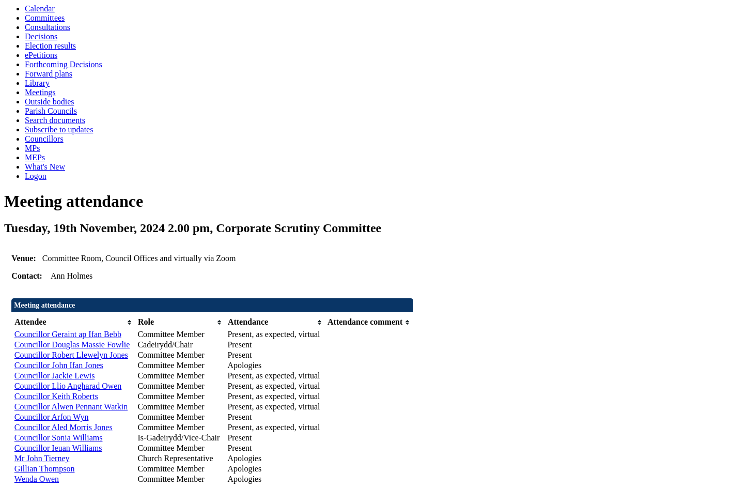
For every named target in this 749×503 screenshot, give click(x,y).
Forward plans (48, 73)
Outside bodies (49, 101)
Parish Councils (51, 110)
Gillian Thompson (44, 468)
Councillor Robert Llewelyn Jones (71, 354)
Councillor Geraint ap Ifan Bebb (67, 334)
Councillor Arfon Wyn (51, 417)
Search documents (55, 120)
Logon (35, 176)
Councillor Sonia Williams (58, 437)
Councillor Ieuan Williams (58, 448)
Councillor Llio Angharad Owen (68, 386)
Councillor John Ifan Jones (58, 365)
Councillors (44, 138)
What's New (45, 166)
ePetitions (41, 55)
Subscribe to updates (59, 129)
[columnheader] (73, 322)
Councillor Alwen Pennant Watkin (71, 406)
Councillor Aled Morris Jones (63, 427)
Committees (45, 17)
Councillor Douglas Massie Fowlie (72, 344)
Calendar (40, 8)
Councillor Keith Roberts (56, 396)
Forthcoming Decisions (63, 64)
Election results (50, 45)
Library (37, 83)
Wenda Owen (36, 479)
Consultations (47, 27)
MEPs (35, 157)
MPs (32, 148)
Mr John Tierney (42, 458)
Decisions (41, 36)
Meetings (40, 92)
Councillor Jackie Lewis (54, 375)
